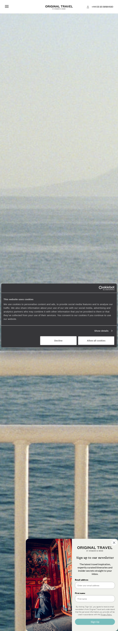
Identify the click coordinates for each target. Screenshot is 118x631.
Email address (81, 580)
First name (80, 593)
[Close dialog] (114, 542)
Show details (101, 330)
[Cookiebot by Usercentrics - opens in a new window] (101, 288)
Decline (58, 340)
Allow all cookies (96, 340)
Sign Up (95, 621)
